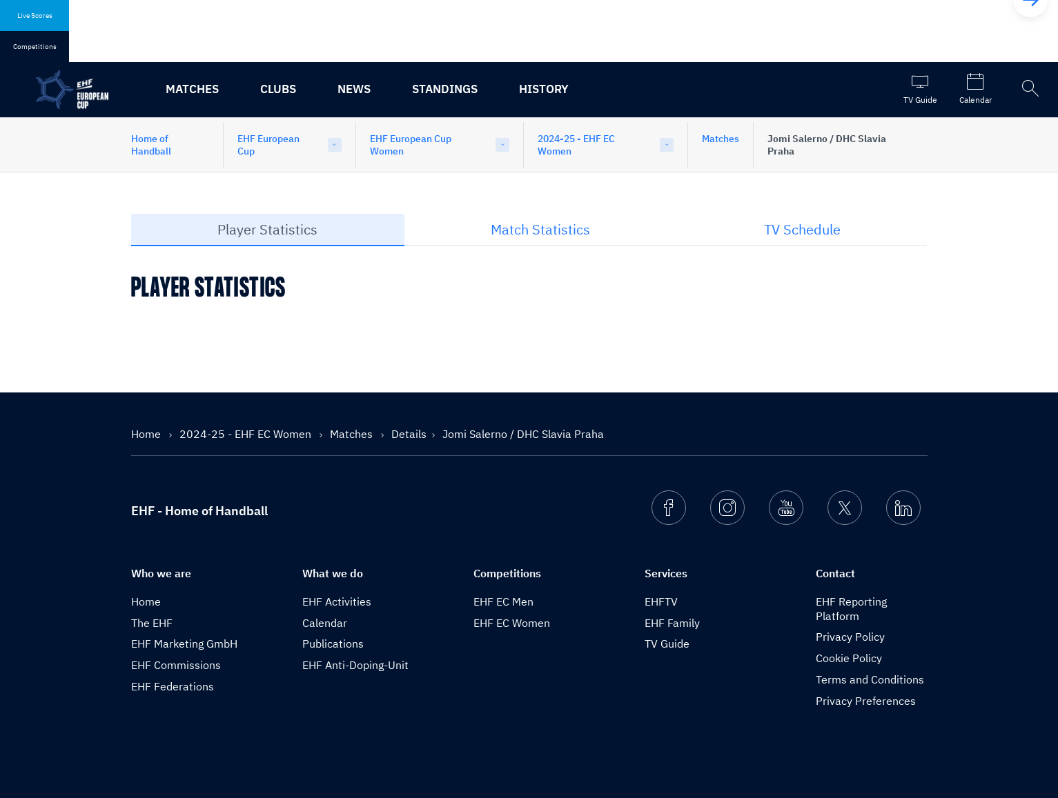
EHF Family (672, 623)
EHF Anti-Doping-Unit (355, 665)
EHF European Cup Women (410, 144)
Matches (192, 89)
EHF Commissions (176, 665)
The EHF (152, 623)
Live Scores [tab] (34, 15)
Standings (445, 89)
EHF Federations (172, 686)
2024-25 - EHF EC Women (576, 144)
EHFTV (661, 601)
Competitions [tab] (35, 46)
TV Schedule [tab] (802, 229)
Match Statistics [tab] (540, 229)
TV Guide (667, 643)
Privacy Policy (850, 637)
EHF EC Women (511, 623)
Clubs (278, 89)
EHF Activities (336, 601)
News (354, 89)
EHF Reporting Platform (851, 609)
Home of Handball (151, 144)
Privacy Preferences (866, 701)
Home (147, 434)
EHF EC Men (503, 601)
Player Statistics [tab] (267, 229)
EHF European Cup (268, 144)
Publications (333, 643)
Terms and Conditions (870, 679)
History (544, 89)
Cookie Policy (849, 658)
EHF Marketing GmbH (184, 643)
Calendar (324, 623)
